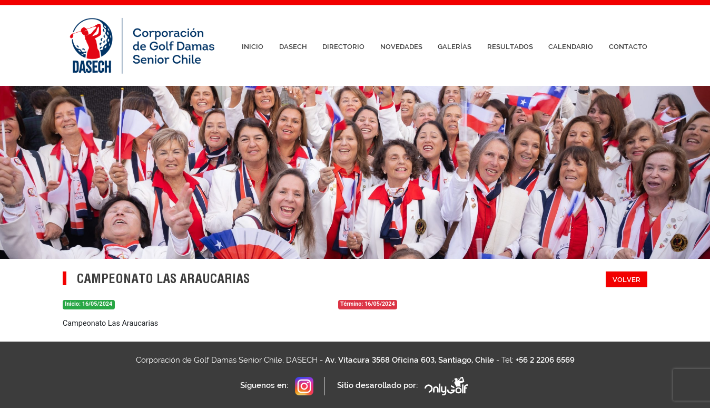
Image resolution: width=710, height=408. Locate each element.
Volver (626, 280)
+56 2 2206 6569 (545, 360)
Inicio (252, 47)
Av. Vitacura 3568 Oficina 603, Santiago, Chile (409, 360)
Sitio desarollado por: (403, 386)
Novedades (401, 47)
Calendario (570, 47)
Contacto (628, 47)
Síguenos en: (276, 386)
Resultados (510, 47)
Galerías (454, 47)
